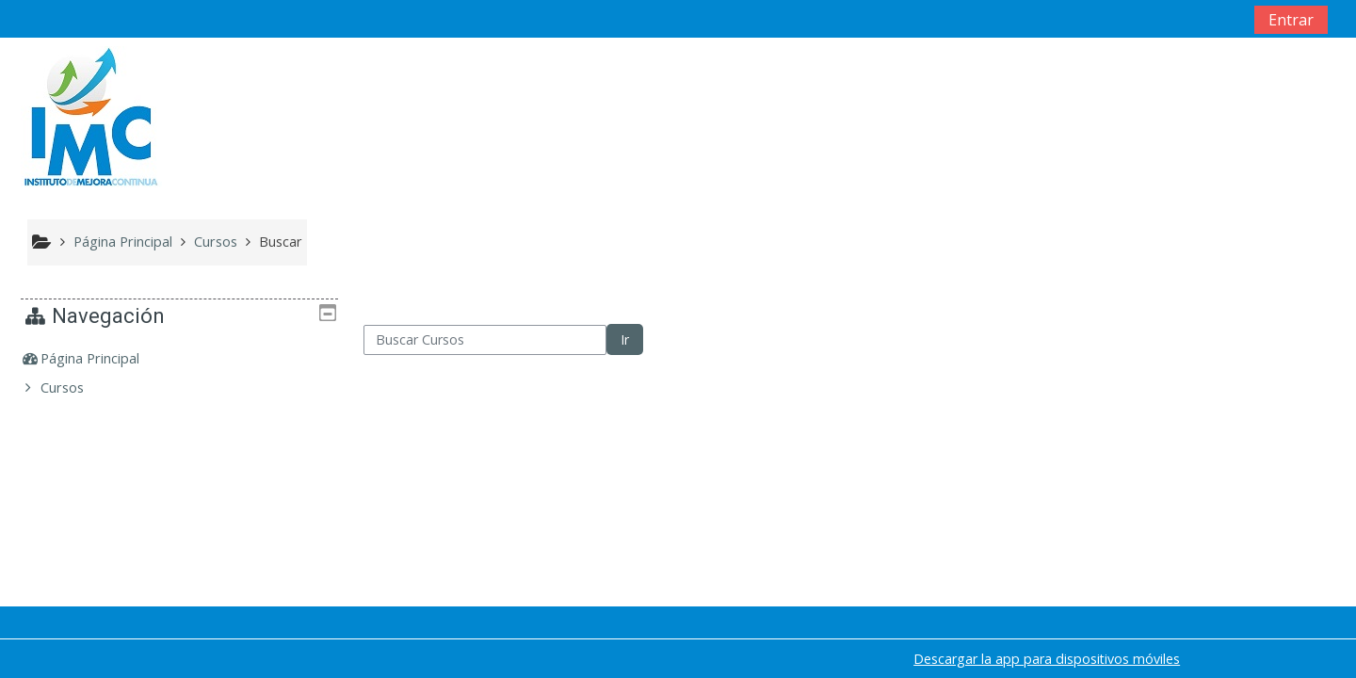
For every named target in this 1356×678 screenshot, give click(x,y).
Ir (625, 339)
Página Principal (104, 358)
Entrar (1291, 19)
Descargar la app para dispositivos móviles (1046, 659)
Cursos (76, 387)
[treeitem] (180, 359)
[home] (91, 115)
